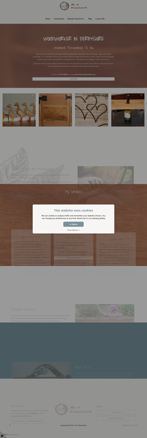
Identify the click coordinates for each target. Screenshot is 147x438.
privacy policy (99, 218)
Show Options (73, 230)
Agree (73, 224)
